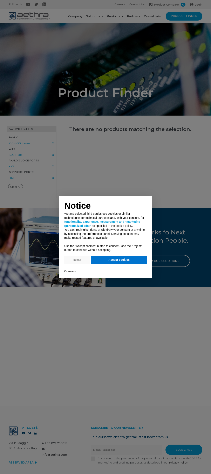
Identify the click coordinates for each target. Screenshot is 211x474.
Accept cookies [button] (119, 259)
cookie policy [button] (124, 225)
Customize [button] (70, 271)
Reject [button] (77, 259)
